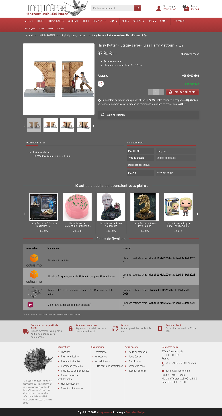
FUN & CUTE (99, 21)
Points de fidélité (70, 356)
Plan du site (134, 361)
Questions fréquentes (72, 388)
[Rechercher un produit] (112, 8)
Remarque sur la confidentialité (68, 377)
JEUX (50, 28)
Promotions (101, 352)
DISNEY (125, 21)
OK (137, 8)
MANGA (113, 21)
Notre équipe (135, 356)
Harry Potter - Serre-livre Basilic (144, 225)
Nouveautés (101, 356)
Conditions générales (72, 366)
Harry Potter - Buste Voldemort (111, 225)
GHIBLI (85, 21)
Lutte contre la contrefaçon (109, 366)
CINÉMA (152, 21)
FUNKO (40, 21)
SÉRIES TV (138, 21)
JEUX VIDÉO (178, 21)
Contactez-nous (136, 366)
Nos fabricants (102, 361)
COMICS (164, 21)
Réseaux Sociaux (137, 370)
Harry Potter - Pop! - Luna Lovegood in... (178, 225)
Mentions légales (70, 383)
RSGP (42, 142)
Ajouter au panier (182, 92)
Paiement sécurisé (70, 361)
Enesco (195, 54)
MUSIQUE (30, 28)
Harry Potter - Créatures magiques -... (44, 225)
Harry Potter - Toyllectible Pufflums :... (77, 225)
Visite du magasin (137, 352)
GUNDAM (73, 21)
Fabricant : (185, 54)
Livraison (65, 352)
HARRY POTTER (56, 21)
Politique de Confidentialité (75, 370)
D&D (41, 28)
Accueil (29, 21)
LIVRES (60, 28)
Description (32, 142)
